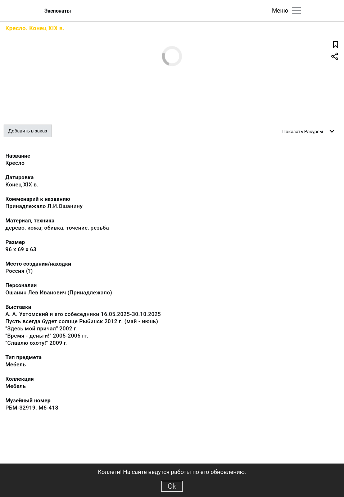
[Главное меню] (296, 11)
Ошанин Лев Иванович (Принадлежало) (58, 292)
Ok (172, 486)
